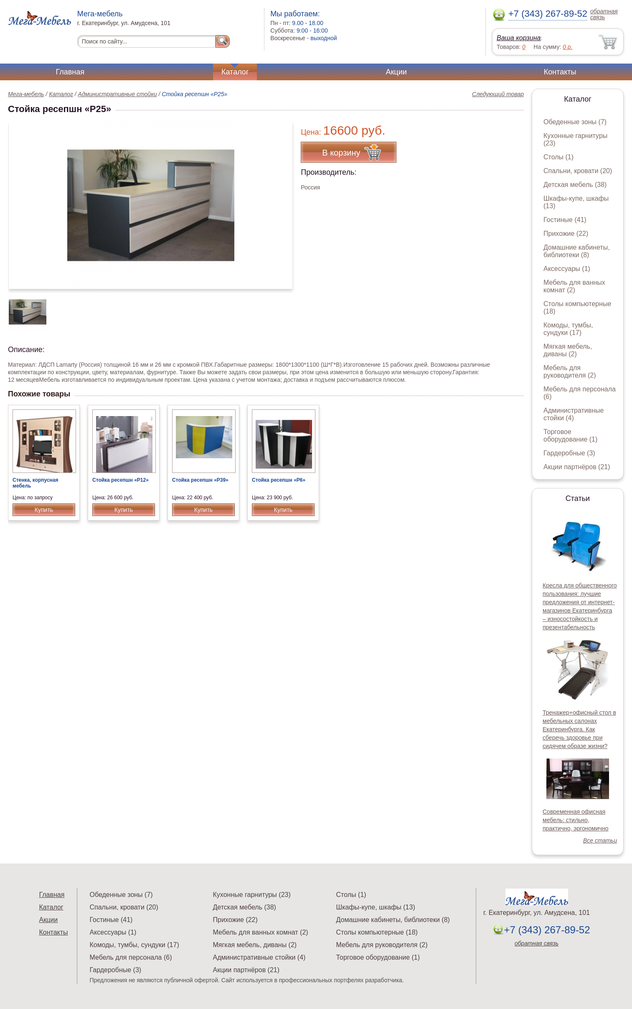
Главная (70, 72)
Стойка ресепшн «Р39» (200, 480)
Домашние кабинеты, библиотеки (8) (576, 251)
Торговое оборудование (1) (570, 435)
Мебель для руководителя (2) (569, 371)
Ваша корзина (519, 37)
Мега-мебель (26, 94)
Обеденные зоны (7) (575, 121)
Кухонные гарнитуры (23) (252, 894)
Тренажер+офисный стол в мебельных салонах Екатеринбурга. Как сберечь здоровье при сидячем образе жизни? (579, 729)
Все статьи (600, 840)
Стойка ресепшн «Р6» (278, 480)
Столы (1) (558, 157)
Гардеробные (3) (569, 453)
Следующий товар (498, 94)
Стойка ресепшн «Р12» (120, 480)
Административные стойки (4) (573, 414)
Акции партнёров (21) (576, 466)
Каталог (235, 72)
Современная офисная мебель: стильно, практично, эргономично (576, 820)
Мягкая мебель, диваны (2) (567, 350)
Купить (44, 509)
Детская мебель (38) (575, 184)
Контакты (560, 72)
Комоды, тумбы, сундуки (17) (568, 329)
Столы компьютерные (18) (377, 932)
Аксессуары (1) (566, 268)
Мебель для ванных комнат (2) (574, 286)
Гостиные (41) (564, 219)
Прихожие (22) (565, 233)
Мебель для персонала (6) (131, 957)
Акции (396, 72)
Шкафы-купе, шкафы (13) (375, 907)
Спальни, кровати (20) (577, 170)
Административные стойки (117, 94)
